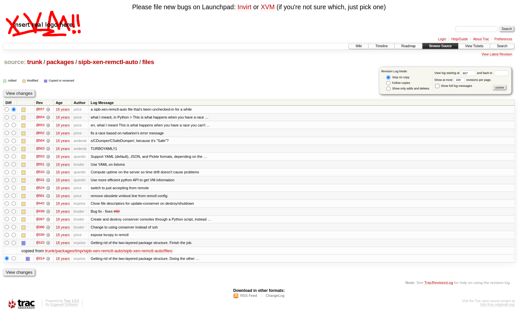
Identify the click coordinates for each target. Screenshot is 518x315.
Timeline (381, 46)
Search (502, 46)
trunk (34, 61)
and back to (492, 73)
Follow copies (398, 83)
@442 (40, 204)
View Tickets (474, 46)
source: (15, 61)
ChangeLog (275, 297)
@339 (40, 236)
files (148, 61)
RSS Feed (248, 297)
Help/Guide (459, 39)
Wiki (358, 46)
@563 (40, 149)
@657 (40, 109)
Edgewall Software (64, 306)
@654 (40, 117)
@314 (40, 259)
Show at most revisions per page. (463, 80)
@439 (40, 212)
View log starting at (455, 73)
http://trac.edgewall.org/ (497, 306)
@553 (40, 156)
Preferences (503, 39)
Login (442, 39)
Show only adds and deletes (407, 89)
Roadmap (408, 46)
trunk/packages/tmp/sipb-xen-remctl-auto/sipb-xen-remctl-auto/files (108, 252)
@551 (40, 164)
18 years (63, 109)
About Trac (481, 39)
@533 (40, 172)
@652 (40, 133)
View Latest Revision (497, 54)
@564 (40, 141)
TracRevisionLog (438, 284)
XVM (268, 7)
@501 (40, 196)
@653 (40, 125)
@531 (40, 180)
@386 (40, 228)
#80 (117, 212)
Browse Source (440, 46)
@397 (40, 220)
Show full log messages (453, 86)
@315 (40, 244)
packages (60, 61)
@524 (40, 188)
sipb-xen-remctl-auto (108, 61)
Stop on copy (397, 77)
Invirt (244, 7)
